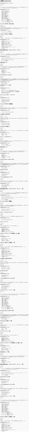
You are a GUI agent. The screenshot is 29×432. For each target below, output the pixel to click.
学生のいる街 (2, 120)
